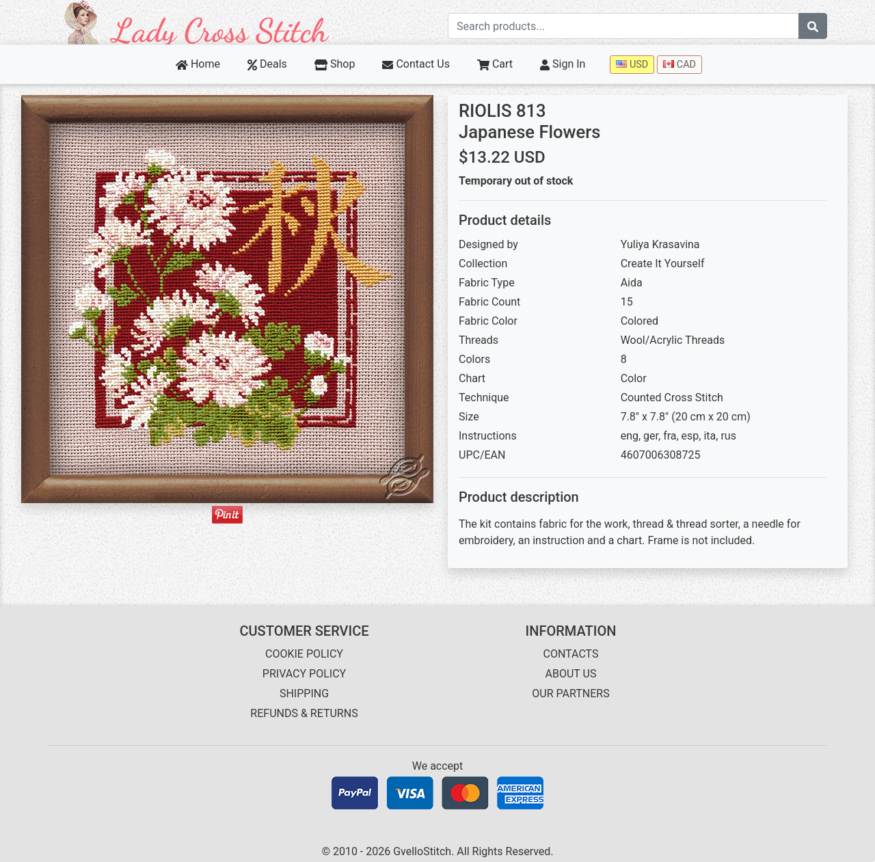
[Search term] (623, 26)
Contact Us (416, 63)
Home (198, 63)
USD (632, 64)
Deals (267, 63)
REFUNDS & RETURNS (304, 713)
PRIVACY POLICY (304, 673)
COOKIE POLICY (304, 653)
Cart (495, 63)
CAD (679, 64)
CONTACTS (571, 653)
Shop (334, 63)
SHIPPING (304, 693)
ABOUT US (571, 673)
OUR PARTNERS (570, 693)
